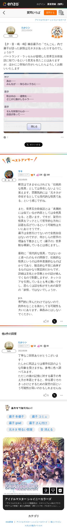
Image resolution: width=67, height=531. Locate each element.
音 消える (47, 429)
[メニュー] (62, 137)
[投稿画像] (33, 103)
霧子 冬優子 (16, 416)
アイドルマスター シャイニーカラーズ (50, 20)
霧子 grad (15, 423)
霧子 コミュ (39, 416)
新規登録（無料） (55, 4)
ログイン (41, 4)
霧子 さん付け (38, 423)
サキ (20, 171)
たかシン (25, 27)
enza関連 (9, 522)
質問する (50, 12)
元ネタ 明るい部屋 (21, 429)
